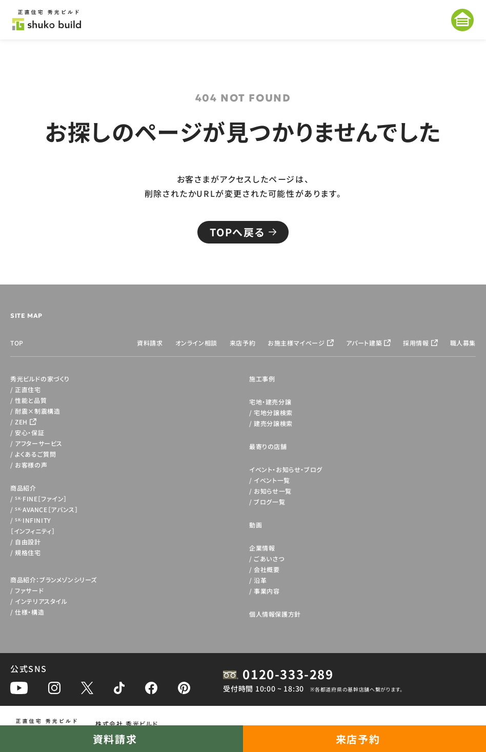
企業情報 (262, 547)
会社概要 (266, 569)
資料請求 (150, 342)
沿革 (260, 580)
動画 (255, 524)
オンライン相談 (196, 342)
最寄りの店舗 (268, 446)
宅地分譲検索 (273, 412)
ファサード (29, 590)
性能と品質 (31, 400)
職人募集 (463, 342)
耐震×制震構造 (37, 411)
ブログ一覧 (269, 501)
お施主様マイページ (296, 342)
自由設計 (27, 541)
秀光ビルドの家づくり (40, 378)
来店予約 (242, 342)
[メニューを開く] (462, 20)
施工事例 (262, 378)
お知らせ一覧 (273, 490)
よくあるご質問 (35, 454)
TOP (17, 342)
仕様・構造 (29, 611)
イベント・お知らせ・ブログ (285, 469)
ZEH (21, 421)
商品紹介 (23, 487)
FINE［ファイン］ (41, 498)
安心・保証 (29, 432)
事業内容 (266, 590)
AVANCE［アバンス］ (46, 509)
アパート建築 (364, 342)
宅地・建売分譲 (270, 401)
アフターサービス (39, 443)
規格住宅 (27, 552)
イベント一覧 (272, 480)
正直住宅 (27, 389)
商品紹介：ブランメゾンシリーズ (53, 579)
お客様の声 (31, 464)
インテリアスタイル (41, 601)
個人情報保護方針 (275, 613)
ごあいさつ (269, 558)
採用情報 (416, 342)
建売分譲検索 (273, 423)
